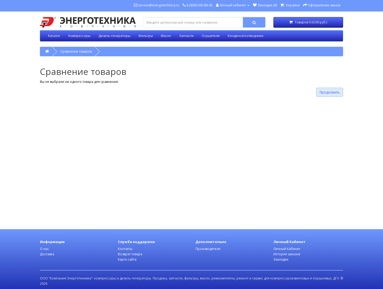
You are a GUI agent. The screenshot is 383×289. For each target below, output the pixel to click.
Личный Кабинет (286, 248)
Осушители (211, 35)
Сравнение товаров (76, 51)
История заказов (286, 254)
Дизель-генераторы (114, 35)
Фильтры (145, 35)
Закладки (280, 259)
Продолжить (330, 92)
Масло (166, 35)
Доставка (47, 254)
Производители (207, 248)
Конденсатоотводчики (245, 35)
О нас (44, 248)
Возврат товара (130, 254)
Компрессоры (79, 35)
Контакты (125, 248)
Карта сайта (127, 259)
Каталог (54, 35)
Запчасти (186, 35)
